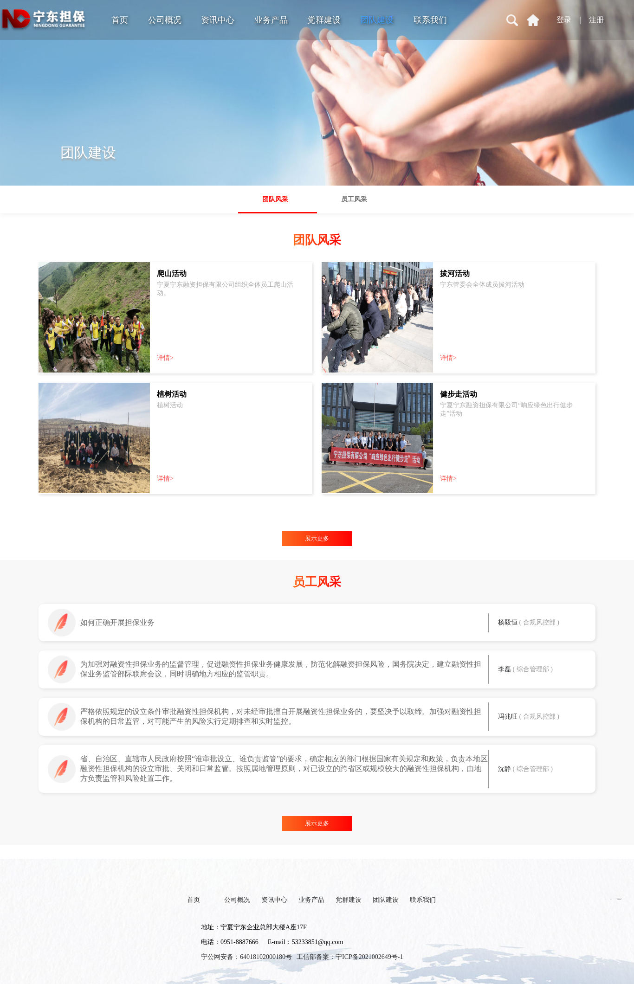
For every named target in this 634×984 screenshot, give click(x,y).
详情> (165, 357)
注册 (596, 20)
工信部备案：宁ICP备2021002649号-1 (350, 956)
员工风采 (354, 199)
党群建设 (324, 20)
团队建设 (377, 20)
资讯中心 (217, 20)
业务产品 (271, 20)
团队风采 (275, 199)
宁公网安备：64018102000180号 (246, 956)
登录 (563, 20)
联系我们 (430, 20)
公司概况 (164, 20)
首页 (119, 20)
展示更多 (317, 538)
